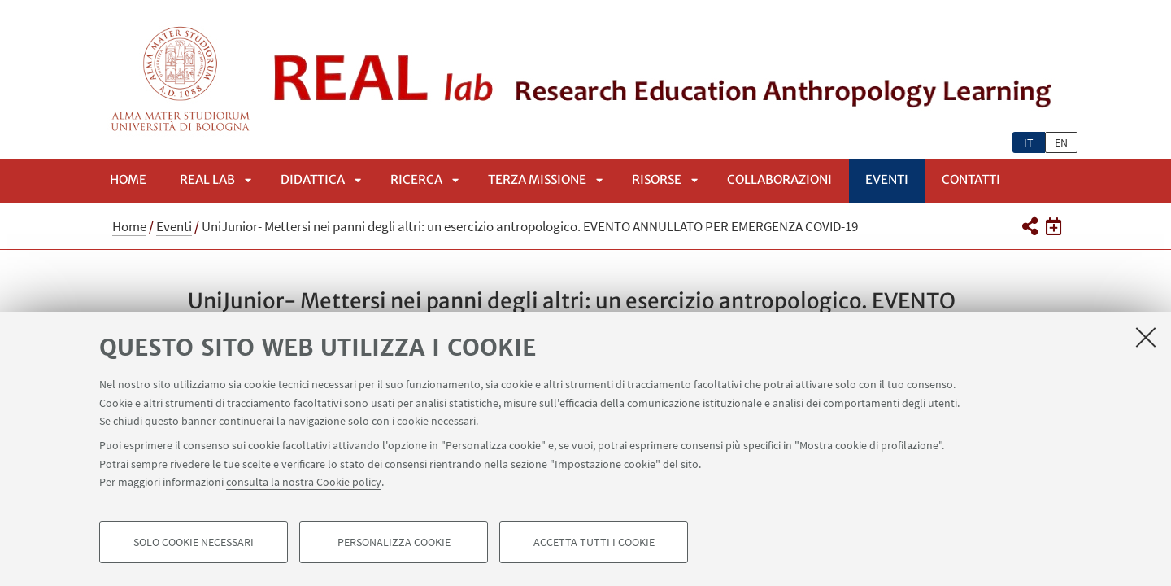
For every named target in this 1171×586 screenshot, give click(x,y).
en (1061, 142)
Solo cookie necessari (193, 542)
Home (128, 179)
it (1029, 142)
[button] (1029, 226)
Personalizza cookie (394, 542)
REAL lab (207, 179)
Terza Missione (537, 179)
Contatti (971, 179)
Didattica (313, 179)
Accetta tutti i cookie (594, 542)
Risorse (656, 179)
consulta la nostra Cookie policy (303, 481)
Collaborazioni (779, 179)
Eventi (886, 179)
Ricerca (416, 179)
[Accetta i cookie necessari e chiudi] (1146, 337)
